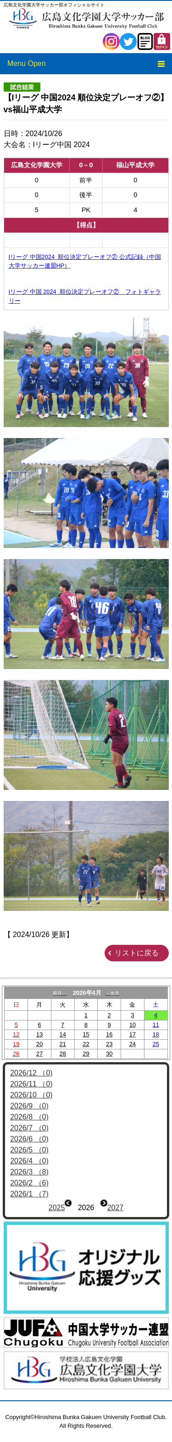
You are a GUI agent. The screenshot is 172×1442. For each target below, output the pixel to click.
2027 (115, 1208)
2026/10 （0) (31, 1095)
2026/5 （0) (29, 1150)
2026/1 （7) (29, 1194)
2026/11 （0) (31, 1084)
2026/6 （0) (29, 1139)
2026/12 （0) (31, 1073)
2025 (57, 1208)
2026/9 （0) (29, 1106)
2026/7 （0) (29, 1128)
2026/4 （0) (29, 1161)
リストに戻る (137, 953)
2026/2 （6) (29, 1183)
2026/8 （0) (29, 1117)
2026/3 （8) (29, 1172)
